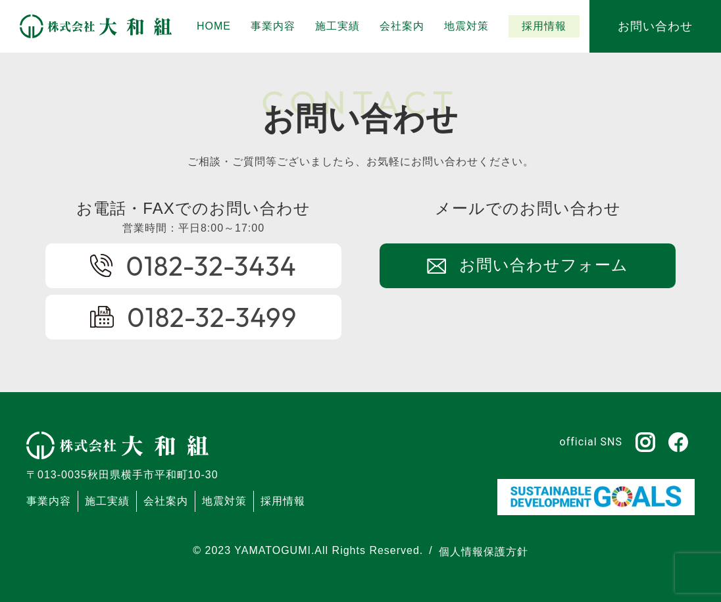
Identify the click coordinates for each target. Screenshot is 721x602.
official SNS (591, 442)
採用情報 (283, 501)
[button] (337, 26)
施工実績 (107, 501)
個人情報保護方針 (483, 551)
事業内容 (48, 501)
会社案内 (165, 501)
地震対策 (224, 501)
